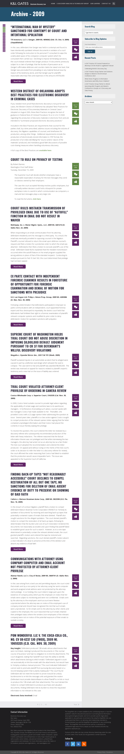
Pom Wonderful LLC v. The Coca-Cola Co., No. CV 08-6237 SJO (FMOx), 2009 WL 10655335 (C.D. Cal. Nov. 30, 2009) (39, 639)
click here (37, 199)
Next (75, 704)
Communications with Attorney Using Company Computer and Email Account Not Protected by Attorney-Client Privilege (38, 564)
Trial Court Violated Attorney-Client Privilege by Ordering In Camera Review (38, 388)
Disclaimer (109, 752)
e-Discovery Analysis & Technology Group (73, 3)
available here (45, 150)
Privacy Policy (101, 752)
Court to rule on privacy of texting (36, 159)
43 (46, 704)
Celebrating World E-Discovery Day (96, 69)
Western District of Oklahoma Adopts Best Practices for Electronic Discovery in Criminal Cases (40, 95)
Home (53, 3)
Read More (18, 81)
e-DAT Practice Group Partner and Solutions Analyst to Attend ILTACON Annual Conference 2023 (98, 74)
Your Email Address (90, 44)
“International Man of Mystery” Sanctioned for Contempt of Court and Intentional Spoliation (39, 30)
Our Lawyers (95, 3)
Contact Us (106, 3)
